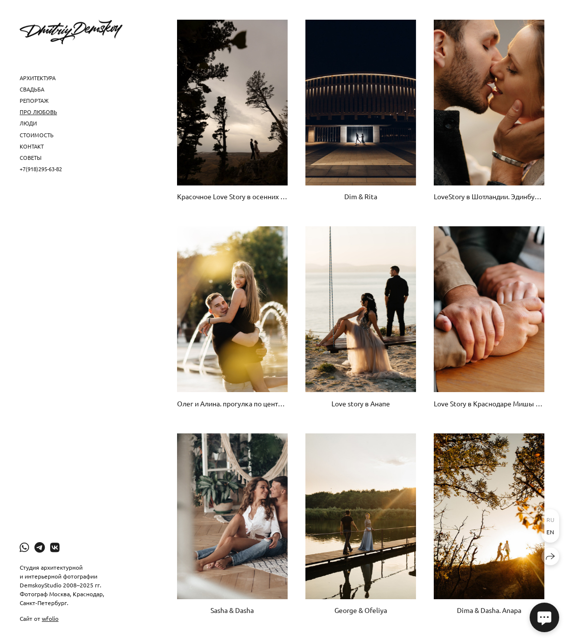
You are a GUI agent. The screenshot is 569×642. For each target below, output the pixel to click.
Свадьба (32, 89)
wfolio (50, 618)
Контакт (32, 146)
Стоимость (37, 135)
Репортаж (34, 100)
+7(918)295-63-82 (41, 169)
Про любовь (38, 112)
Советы (30, 157)
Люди (28, 123)
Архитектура (38, 78)
